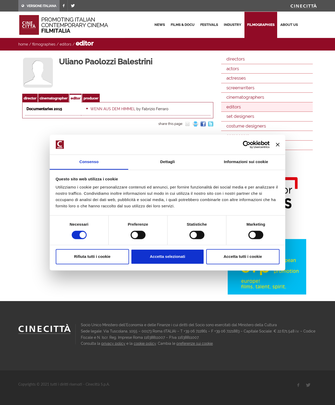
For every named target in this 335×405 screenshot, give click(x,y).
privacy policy (113, 343)
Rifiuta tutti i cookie (92, 256)
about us (289, 25)
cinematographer (54, 98)
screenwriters (240, 87)
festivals (209, 25)
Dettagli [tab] (167, 162)
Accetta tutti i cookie (243, 256)
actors (232, 68)
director (30, 98)
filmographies (261, 25)
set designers (240, 116)
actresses (236, 78)
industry (232, 25)
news (159, 25)
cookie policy (145, 343)
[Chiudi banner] (278, 144)
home (23, 44)
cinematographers (245, 97)
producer (90, 98)
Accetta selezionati (167, 256)
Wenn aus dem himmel (112, 109)
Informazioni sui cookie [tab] (246, 162)
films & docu (182, 25)
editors (65, 44)
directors (235, 59)
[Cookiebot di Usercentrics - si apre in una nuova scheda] (247, 144)
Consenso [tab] (88, 162)
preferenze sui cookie (194, 343)
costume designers (246, 126)
